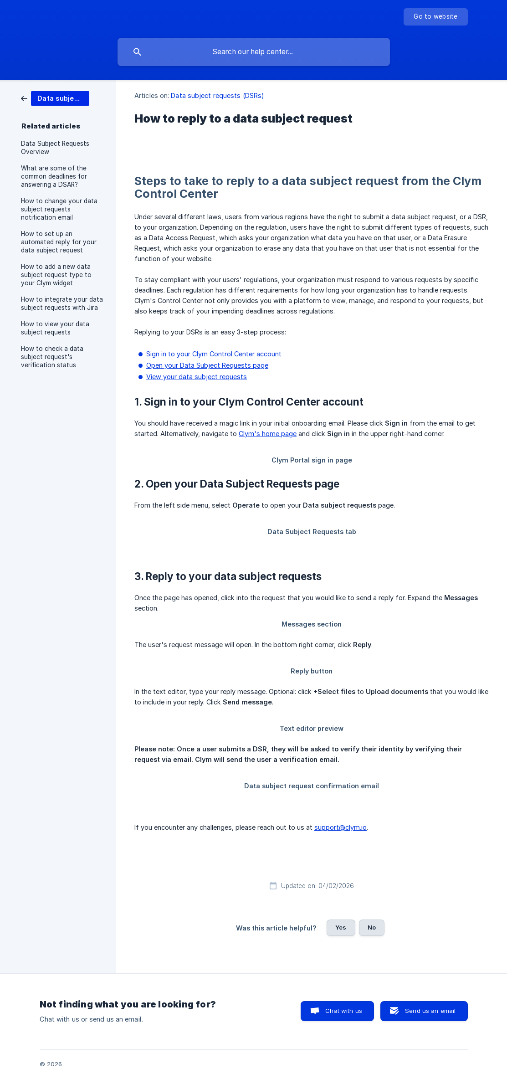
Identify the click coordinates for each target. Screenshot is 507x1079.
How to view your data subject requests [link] (55, 328)
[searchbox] (254, 52)
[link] (55, 97)
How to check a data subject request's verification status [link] (52, 357)
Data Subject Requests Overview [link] (55, 147)
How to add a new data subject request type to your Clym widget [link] (56, 275)
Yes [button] (340, 927)
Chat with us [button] (343, 1010)
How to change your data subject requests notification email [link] (59, 209)
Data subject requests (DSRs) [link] (217, 95)
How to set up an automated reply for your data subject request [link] (59, 242)
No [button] (372, 927)
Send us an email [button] (430, 1010)
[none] (435, 17)
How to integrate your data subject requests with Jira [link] (62, 303)
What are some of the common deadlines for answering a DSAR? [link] (54, 176)
